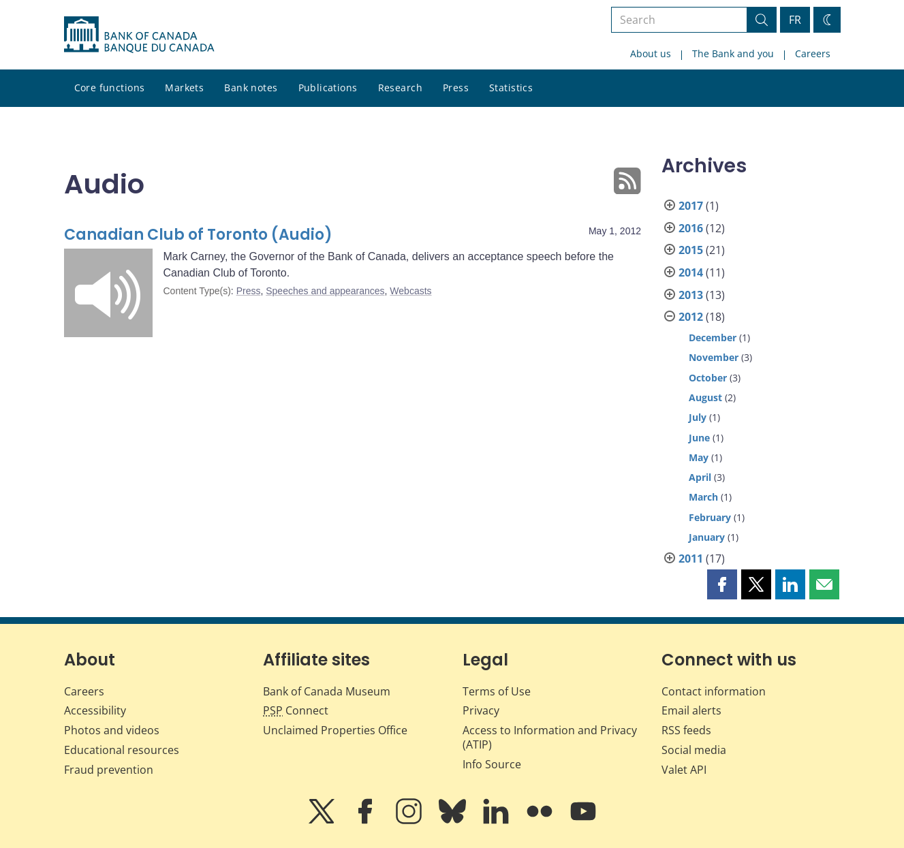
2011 (691, 558)
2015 (691, 249)
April (700, 477)
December (712, 337)
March (703, 496)
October (708, 377)
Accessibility (95, 710)
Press (456, 87)
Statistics (511, 87)
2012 (691, 316)
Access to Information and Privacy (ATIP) (550, 737)
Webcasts (410, 290)
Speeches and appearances (325, 290)
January (707, 537)
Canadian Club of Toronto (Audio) (198, 234)
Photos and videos (111, 730)
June (699, 437)
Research (400, 87)
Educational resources (121, 749)
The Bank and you (733, 53)
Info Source (492, 764)
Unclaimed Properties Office (335, 730)
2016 (691, 228)
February (710, 517)
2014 (691, 272)
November (713, 357)
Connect (295, 710)
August (705, 397)
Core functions (109, 87)
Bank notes (250, 87)
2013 (691, 294)
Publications (328, 87)
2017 (691, 205)
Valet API (683, 769)
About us (650, 53)
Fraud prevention (108, 769)
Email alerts (691, 710)
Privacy (481, 710)
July (697, 417)
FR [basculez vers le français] (795, 19)
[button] (722, 584)
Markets (184, 87)
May (698, 457)
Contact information (713, 691)
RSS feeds (686, 730)
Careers (812, 53)
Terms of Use (497, 691)
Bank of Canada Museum (326, 691)
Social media (693, 749)
